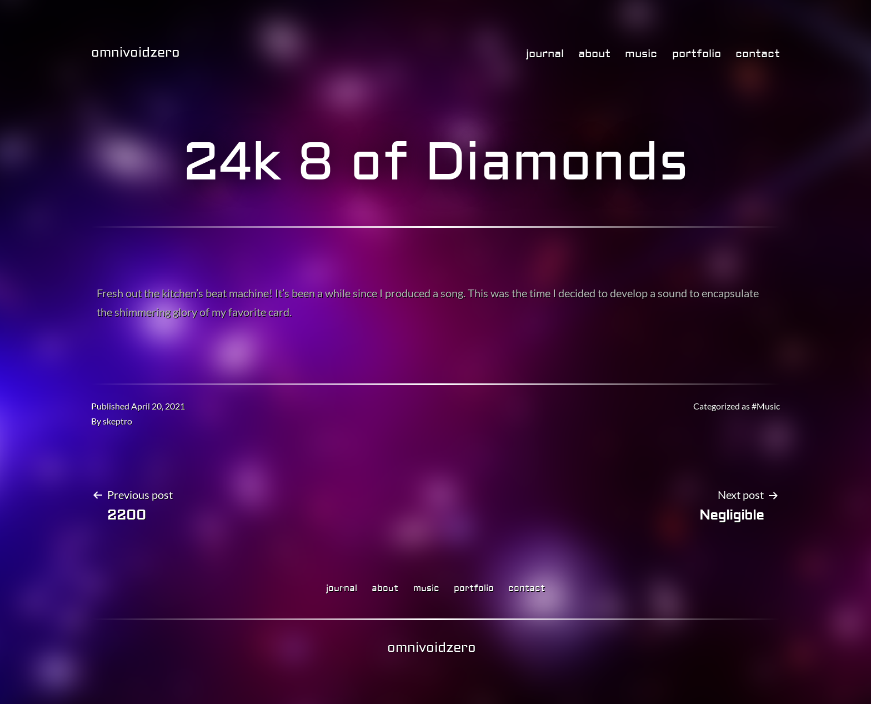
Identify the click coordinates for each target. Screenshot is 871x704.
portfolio (696, 54)
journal (545, 54)
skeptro (117, 421)
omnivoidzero (135, 52)
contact (757, 54)
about (594, 54)
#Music (766, 406)
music (641, 54)
